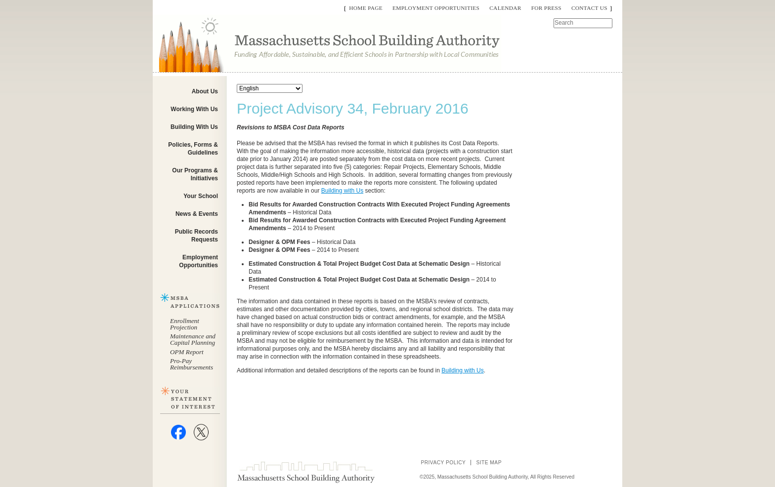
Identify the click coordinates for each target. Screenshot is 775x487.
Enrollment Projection (184, 324)
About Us (205, 91)
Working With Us (194, 109)
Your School (200, 196)
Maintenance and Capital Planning (192, 339)
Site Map (489, 462)
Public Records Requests (196, 235)
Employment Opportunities (435, 8)
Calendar (505, 8)
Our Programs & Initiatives (195, 174)
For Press (546, 8)
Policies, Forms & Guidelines (193, 148)
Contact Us (589, 8)
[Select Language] (269, 88)
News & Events (196, 213)
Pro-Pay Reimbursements (191, 364)
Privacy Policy (443, 462)
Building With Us (194, 126)
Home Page (366, 8)
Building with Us (342, 190)
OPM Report (187, 352)
